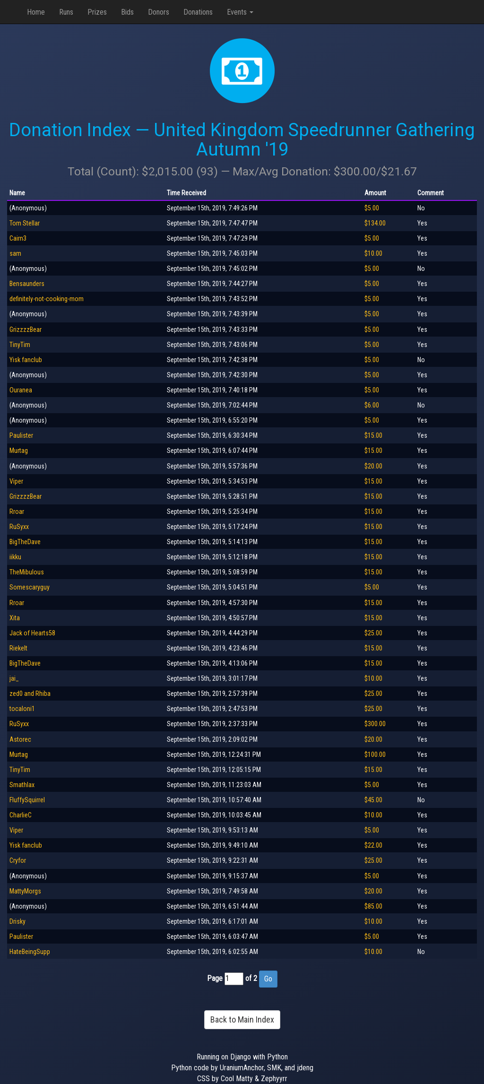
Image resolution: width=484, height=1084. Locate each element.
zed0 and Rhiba (30, 693)
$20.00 (373, 466)
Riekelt (18, 648)
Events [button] (240, 12)
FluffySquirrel (27, 800)
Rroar (16, 511)
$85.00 (373, 906)
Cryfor (17, 860)
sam (15, 253)
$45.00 (373, 800)
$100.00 (375, 754)
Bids (127, 12)
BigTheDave (25, 542)
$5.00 (371, 208)
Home (36, 12)
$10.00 (373, 253)
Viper (16, 481)
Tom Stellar (24, 223)
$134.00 (375, 223)
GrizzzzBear (25, 329)
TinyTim (19, 344)
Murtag (18, 450)
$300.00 (375, 724)
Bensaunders (26, 283)
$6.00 (371, 405)
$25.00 (373, 633)
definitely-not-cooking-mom (46, 299)
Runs (66, 12)
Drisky (17, 921)
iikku (15, 557)
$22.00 (373, 845)
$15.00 (373, 435)
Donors (158, 12)
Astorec (20, 739)
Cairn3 (17, 238)
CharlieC (20, 815)
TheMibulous (26, 572)
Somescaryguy (29, 587)
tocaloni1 (22, 708)
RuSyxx (19, 526)
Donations (198, 12)
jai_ (14, 678)
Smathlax (22, 785)
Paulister (21, 435)
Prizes (97, 12)
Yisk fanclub (25, 360)
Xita (14, 618)
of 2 (251, 978)
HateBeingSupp (29, 951)
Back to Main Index (242, 1019)
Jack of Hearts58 (32, 633)
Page (215, 978)
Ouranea (20, 390)
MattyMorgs (25, 891)
